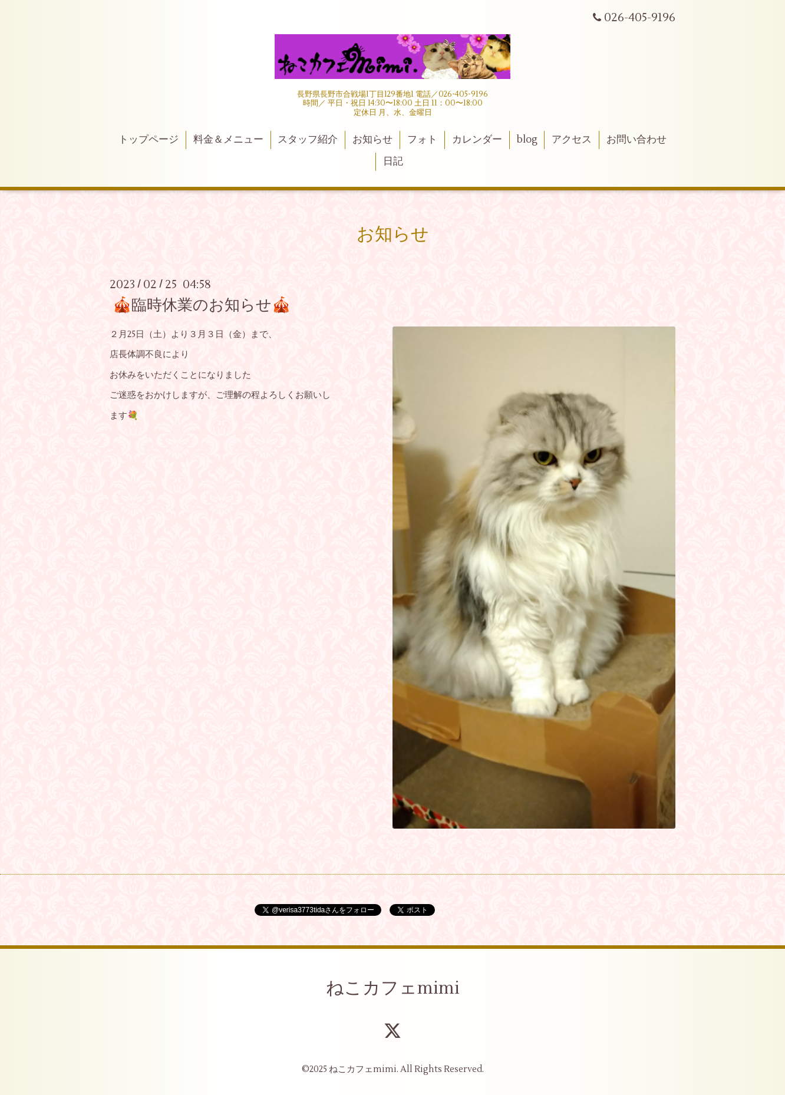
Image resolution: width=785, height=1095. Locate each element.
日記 (393, 161)
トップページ (148, 139)
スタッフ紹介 (308, 139)
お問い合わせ (636, 139)
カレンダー (477, 139)
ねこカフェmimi (393, 988)
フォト (422, 139)
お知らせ (372, 139)
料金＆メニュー (228, 139)
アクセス (572, 139)
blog (527, 139)
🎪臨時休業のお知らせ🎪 (202, 305)
